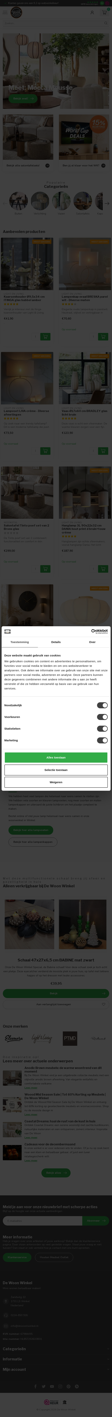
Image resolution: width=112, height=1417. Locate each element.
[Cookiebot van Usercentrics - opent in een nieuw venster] (91, 631)
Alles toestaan (56, 757)
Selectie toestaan (56, 770)
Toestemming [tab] (20, 642)
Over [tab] (92, 642)
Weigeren (56, 782)
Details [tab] (56, 642)
